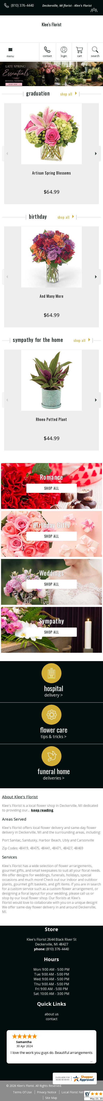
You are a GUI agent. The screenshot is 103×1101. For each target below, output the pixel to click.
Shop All (66, 94)
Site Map (51, 1098)
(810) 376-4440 (22, 5)
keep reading (42, 810)
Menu (10, 56)
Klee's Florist (51, 24)
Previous (6, 153)
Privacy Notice (46, 1092)
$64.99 (52, 191)
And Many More (52, 296)
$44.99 (52, 438)
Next (96, 153)
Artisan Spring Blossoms (51, 173)
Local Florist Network (75, 1092)
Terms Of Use (22, 1092)
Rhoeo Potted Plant (51, 419)
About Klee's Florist (20, 796)
